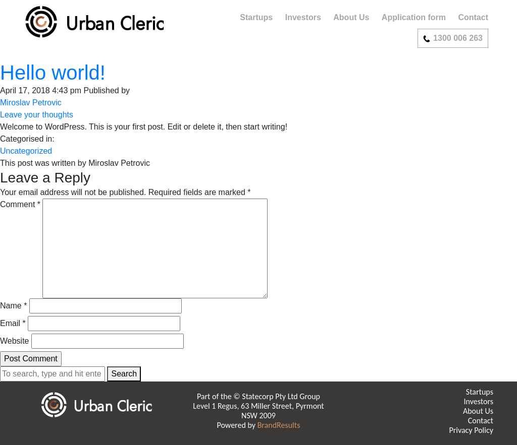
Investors (303, 17)
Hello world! (53, 72)
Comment (20, 204)
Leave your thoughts (36, 114)
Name (13, 305)
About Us (351, 17)
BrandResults (278, 425)
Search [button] (124, 373)
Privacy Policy (471, 430)
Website (14, 341)
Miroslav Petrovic (31, 102)
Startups (256, 17)
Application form (414, 17)
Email (13, 323)
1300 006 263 (453, 38)
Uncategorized (26, 151)
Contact (473, 17)
